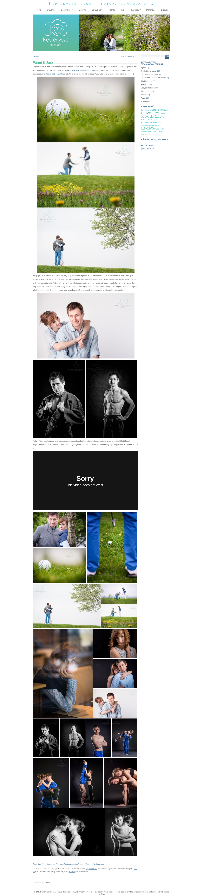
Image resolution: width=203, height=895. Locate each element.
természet (153, 122)
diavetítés (51, 864)
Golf (77, 864)
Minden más (146, 91)
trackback (72, 872)
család (152, 125)
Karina (36, 56)
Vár (162, 117)
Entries (80, 892)
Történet (162, 114)
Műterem (88, 864)
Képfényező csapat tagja (55, 74)
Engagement (69, 864)
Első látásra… (146, 81)
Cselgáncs (41, 864)
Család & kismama (148, 71)
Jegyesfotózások (91, 869)
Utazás (144, 101)
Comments (87, 892)
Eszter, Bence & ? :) (129, 56)
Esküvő (144, 84)
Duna (147, 110)
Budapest (145, 123)
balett (143, 110)
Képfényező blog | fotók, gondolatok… (101, 3)
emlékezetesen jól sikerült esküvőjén (84, 70)
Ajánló (143, 68)
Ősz (149, 120)
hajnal (149, 132)
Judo (81, 864)
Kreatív (153, 120)
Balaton (157, 129)
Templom (144, 132)
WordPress (108, 892)
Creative (155, 132)
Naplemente (145, 125)
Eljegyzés (59, 864)
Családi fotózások (151, 74)
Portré (143, 95)
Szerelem (100, 864)
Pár (94, 864)
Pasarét (158, 120)
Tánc (143, 98)
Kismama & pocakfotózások (155, 78)
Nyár (157, 125)
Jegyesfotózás (151, 116)
